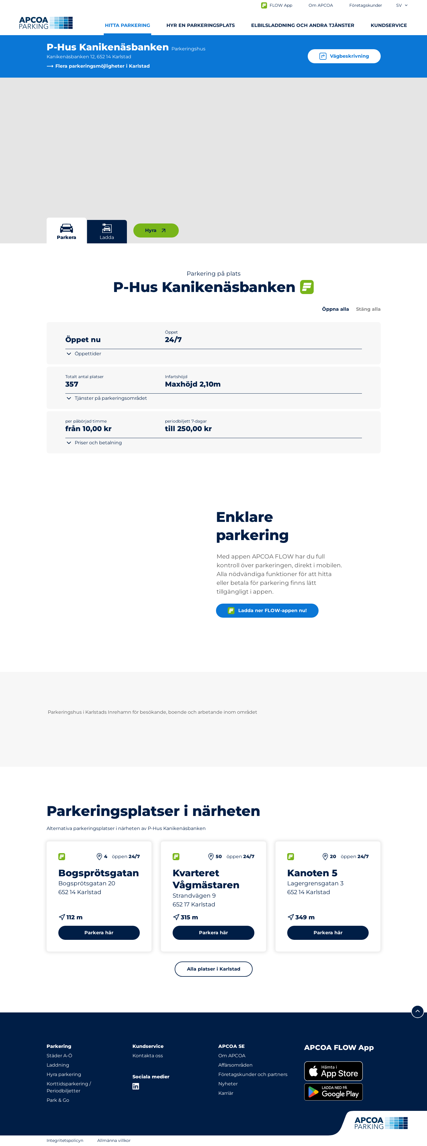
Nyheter (228, 1084)
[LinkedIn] (136, 1086)
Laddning (58, 1065)
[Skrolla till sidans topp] (417, 1011)
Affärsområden (235, 1065)
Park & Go (58, 1100)
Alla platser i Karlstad (213, 969)
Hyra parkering (64, 1074)
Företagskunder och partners (252, 1074)
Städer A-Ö (59, 1055)
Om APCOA (231, 1055)
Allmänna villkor (114, 1140)
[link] (342, 1071)
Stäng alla (368, 309)
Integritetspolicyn (65, 1140)
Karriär (225, 1093)
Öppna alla (335, 309)
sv (402, 5)
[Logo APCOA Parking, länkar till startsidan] (46, 23)
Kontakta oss (147, 1055)
